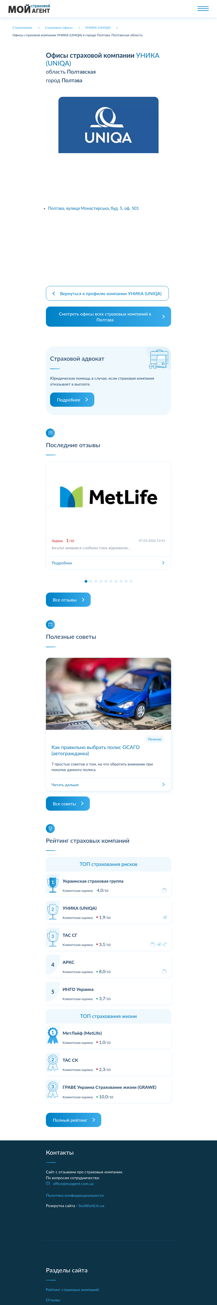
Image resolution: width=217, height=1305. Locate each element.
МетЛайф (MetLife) (82, 1028)
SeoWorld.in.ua (91, 1201)
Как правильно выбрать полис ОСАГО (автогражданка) (95, 746)
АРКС (68, 957)
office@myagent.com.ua (73, 1179)
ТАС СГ (70, 930)
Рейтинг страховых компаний (72, 1285)
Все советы (64, 798)
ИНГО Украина (78, 984)
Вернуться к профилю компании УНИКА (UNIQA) (111, 289)
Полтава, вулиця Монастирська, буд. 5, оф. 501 (93, 208)
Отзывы (53, 1295)
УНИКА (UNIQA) (80, 903)
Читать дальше (65, 779)
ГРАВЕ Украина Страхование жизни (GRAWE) (109, 1082)
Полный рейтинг (70, 1115)
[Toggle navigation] (203, 8)
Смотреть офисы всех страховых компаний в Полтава (105, 312)
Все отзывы (65, 595)
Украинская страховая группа (93, 876)
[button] (86, 577)
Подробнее (68, 395)
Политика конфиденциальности (75, 1190)
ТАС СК (70, 1055)
